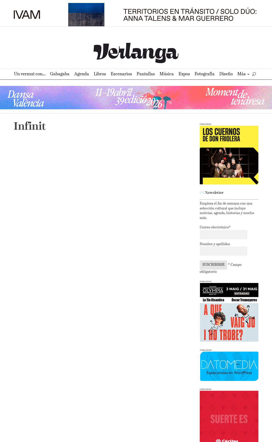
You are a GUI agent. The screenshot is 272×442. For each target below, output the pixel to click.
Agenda (81, 74)
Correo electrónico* (215, 227)
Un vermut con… (29, 74)
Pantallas (146, 74)
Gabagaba (59, 74)
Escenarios (121, 74)
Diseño (226, 74)
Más (241, 74)
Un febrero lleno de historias (54, 203)
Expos (184, 74)
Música (167, 74)
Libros (100, 74)
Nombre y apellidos (215, 244)
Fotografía (205, 74)
